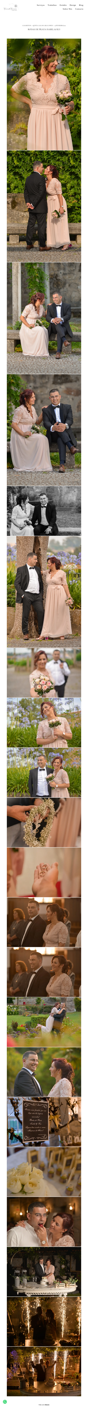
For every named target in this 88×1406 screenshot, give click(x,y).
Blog (81, 5)
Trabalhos (52, 5)
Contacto (79, 9)
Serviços (41, 5)
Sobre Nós (67, 9)
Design (73, 5)
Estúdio (63, 5)
